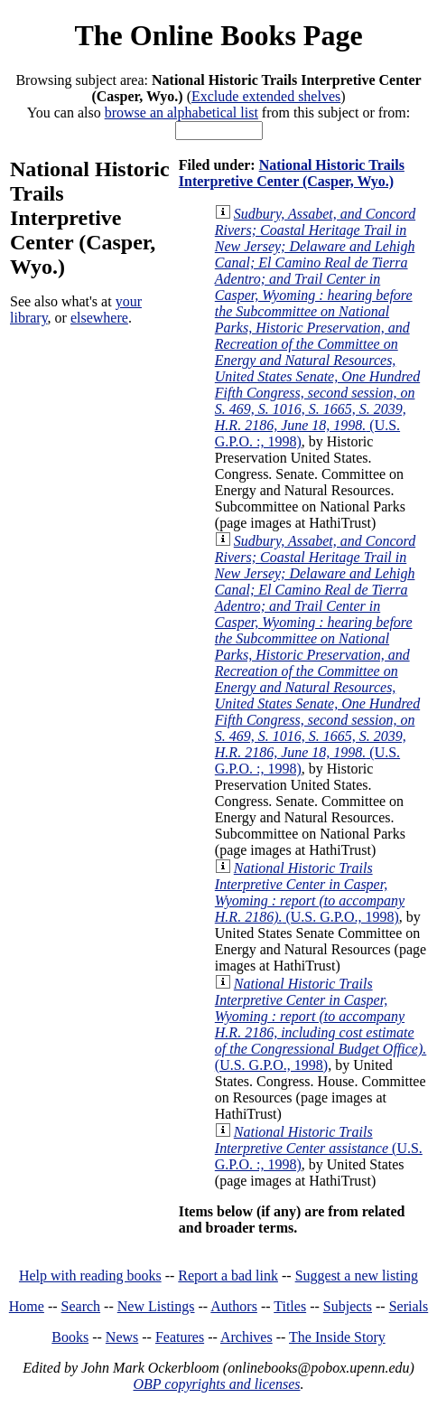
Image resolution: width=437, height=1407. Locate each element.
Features (179, 1337)
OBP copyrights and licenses (216, 1384)
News (122, 1337)
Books (69, 1337)
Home (26, 1306)
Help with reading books (90, 1275)
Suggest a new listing (356, 1275)
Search (81, 1306)
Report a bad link (228, 1275)
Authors (233, 1306)
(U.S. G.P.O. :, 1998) (317, 327)
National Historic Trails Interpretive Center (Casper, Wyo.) (291, 173)
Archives (246, 1337)
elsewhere (99, 317)
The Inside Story (337, 1337)
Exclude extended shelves (265, 96)
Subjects (347, 1306)
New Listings (156, 1306)
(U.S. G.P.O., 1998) (309, 892)
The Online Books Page (218, 35)
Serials (409, 1306)
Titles (290, 1306)
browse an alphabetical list (181, 112)
